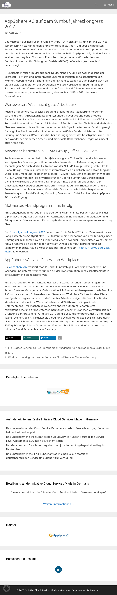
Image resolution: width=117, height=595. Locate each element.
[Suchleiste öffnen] (96, 4)
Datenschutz (94, 590)
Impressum (79, 590)
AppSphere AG (18, 267)
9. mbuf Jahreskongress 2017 (27, 232)
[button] (13, 338)
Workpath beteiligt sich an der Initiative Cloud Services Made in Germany (52, 357)
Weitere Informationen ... (58, 504)
